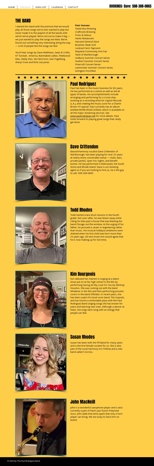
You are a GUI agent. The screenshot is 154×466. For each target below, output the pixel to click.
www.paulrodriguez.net (82, 115)
